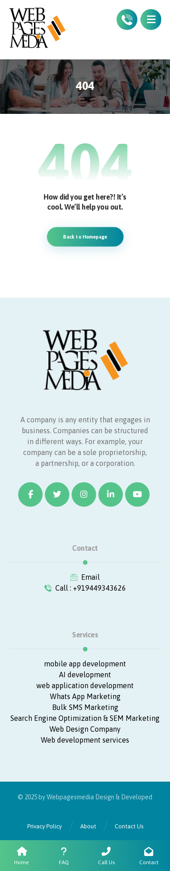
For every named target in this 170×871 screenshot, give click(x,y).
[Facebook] (30, 494)
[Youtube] (137, 494)
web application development (85, 685)
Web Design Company (85, 729)
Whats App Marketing (85, 696)
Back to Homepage (85, 237)
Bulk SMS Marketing (85, 707)
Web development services (85, 740)
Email (85, 577)
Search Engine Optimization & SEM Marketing (85, 718)
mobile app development (85, 664)
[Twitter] (57, 494)
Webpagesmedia (70, 797)
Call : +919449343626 (85, 588)
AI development (85, 674)
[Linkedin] (110, 494)
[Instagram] (84, 494)
